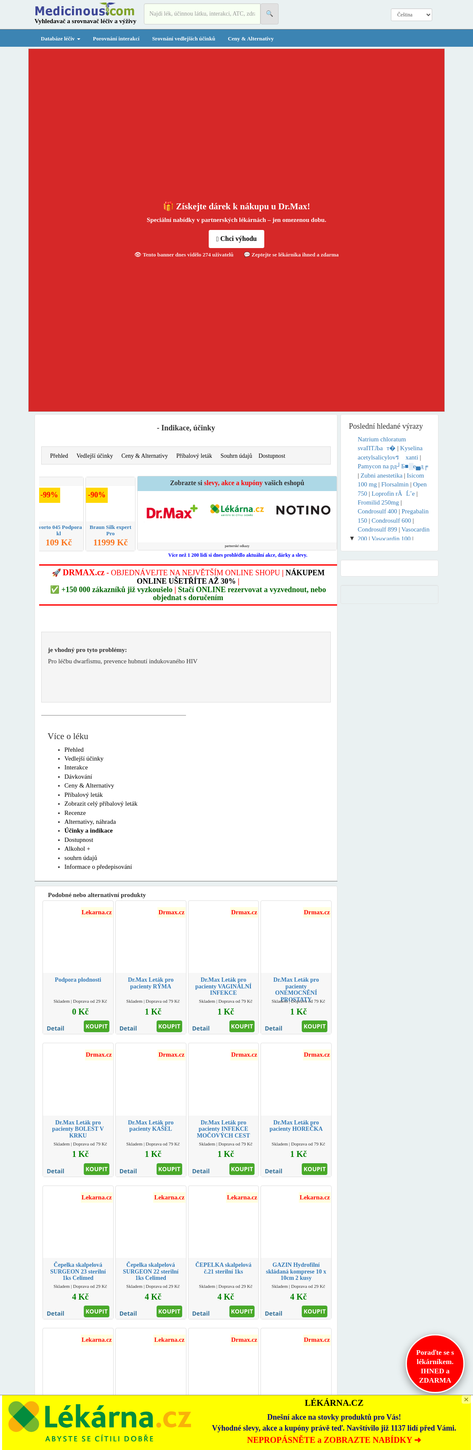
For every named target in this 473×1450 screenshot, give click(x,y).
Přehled (59, 456)
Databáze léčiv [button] (60, 38)
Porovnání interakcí (116, 38)
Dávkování (78, 776)
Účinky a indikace (88, 830)
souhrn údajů (80, 858)
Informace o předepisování (98, 866)
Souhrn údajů (236, 456)
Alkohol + (77, 848)
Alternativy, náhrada (90, 821)
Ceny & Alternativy (251, 38)
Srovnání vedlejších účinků (183, 38)
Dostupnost (271, 456)
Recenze (75, 812)
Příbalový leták (194, 456)
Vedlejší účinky (95, 456)
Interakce (76, 767)
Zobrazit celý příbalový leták (101, 803)
